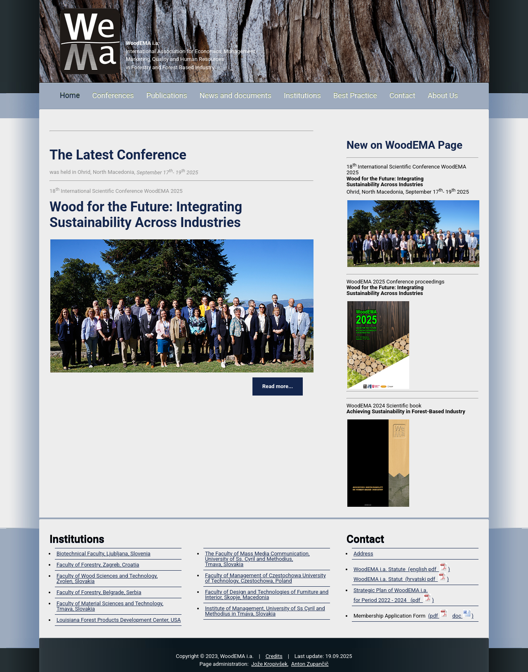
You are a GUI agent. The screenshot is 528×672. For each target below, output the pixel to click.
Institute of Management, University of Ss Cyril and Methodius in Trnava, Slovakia (265, 611)
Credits (274, 656)
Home (70, 95)
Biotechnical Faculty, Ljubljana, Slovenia (104, 553)
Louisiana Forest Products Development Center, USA (119, 620)
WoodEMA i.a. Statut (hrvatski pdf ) (401, 579)
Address (363, 553)
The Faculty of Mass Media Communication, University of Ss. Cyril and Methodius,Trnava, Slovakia (257, 558)
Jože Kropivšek (269, 664)
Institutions (302, 95)
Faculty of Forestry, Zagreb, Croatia (98, 565)
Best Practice (355, 95)
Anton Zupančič (310, 664)
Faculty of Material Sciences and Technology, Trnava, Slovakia (110, 606)
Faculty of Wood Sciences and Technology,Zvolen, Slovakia (107, 578)
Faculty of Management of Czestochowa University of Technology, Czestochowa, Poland (265, 578)
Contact (402, 95)
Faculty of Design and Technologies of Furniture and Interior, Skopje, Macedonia (266, 594)
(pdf (438, 616)
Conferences (113, 95)
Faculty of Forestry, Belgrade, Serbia (99, 592)
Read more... (277, 386)
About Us (443, 95)
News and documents (235, 95)
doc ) (462, 616)
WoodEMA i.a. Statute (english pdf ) (402, 569)
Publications (166, 95)
